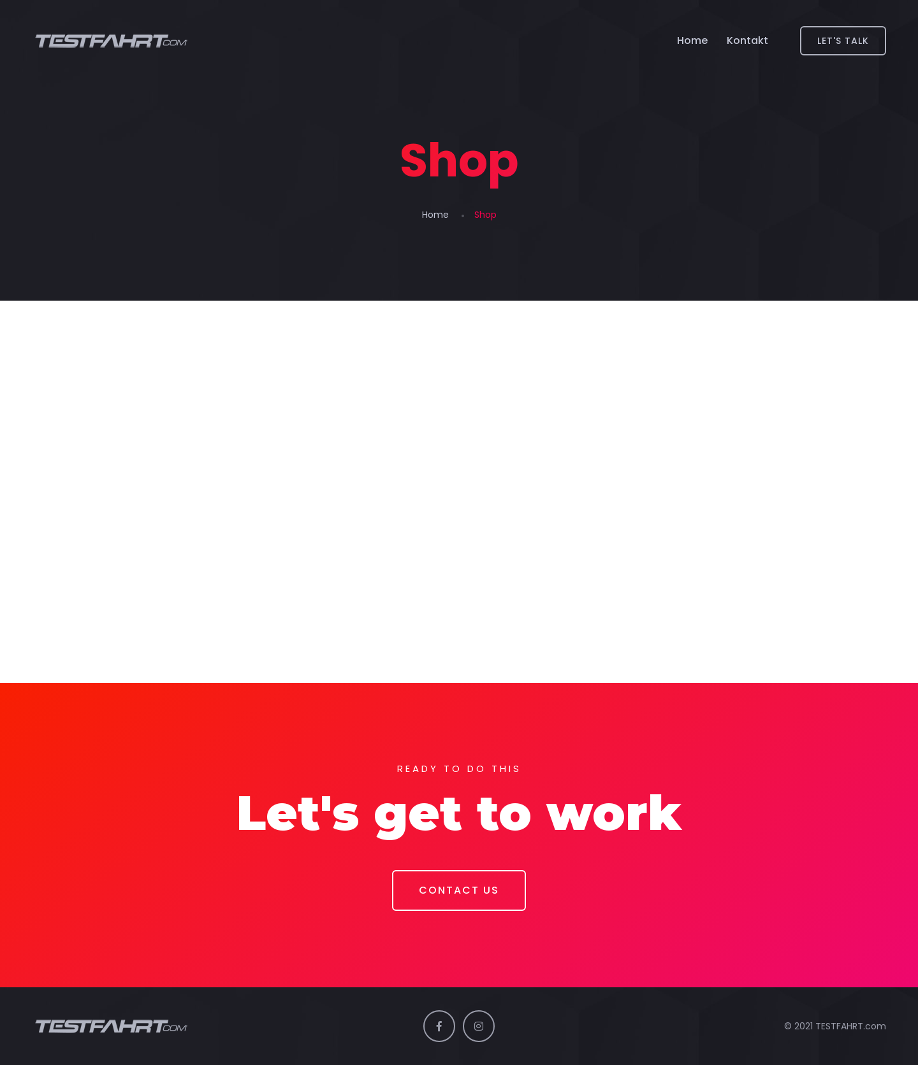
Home (692, 40)
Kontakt (747, 40)
